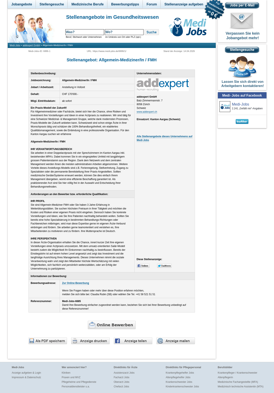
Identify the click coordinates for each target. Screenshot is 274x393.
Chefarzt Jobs (121, 386)
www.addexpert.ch (147, 111)
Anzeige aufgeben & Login (26, 372)
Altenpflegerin (225, 377)
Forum (151, 4)
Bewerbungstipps (125, 4)
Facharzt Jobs (121, 377)
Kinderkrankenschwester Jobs (182, 386)
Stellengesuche (52, 4)
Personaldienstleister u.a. (76, 386)
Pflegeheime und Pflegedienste (79, 381)
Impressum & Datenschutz (26, 377)
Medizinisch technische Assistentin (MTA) (241, 386)
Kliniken (66, 372)
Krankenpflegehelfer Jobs (180, 372)
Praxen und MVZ (71, 377)
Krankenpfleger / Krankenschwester (237, 372)
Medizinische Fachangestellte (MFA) (238, 381)
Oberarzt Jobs (121, 381)
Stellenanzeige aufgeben (183, 4)
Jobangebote (21, 4)
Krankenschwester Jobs (179, 381)
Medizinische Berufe (87, 4)
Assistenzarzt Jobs (124, 372)
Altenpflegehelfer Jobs (178, 377)
